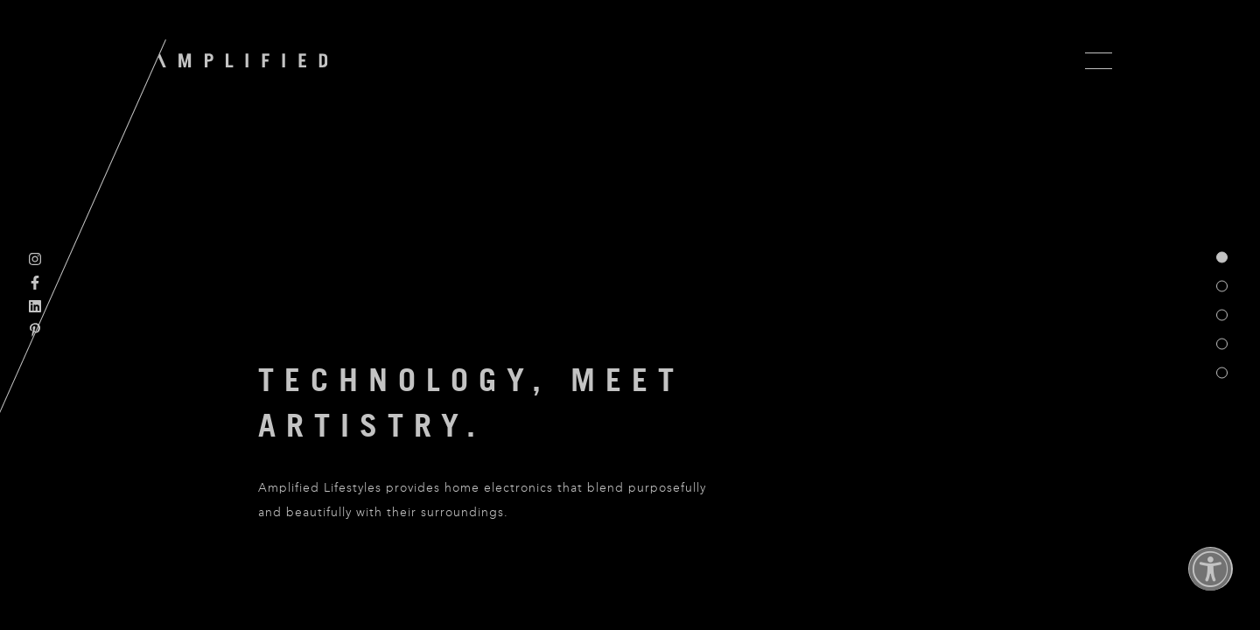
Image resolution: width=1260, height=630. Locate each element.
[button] (1211, 581)
